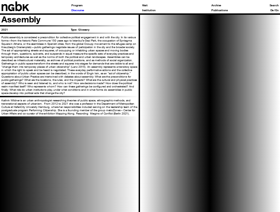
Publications (219, 10)
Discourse (77, 10)
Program (77, 5)
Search (274, 5)
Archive (216, 5)
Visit (145, 5)
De (272, 10)
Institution (149, 10)
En (277, 10)
